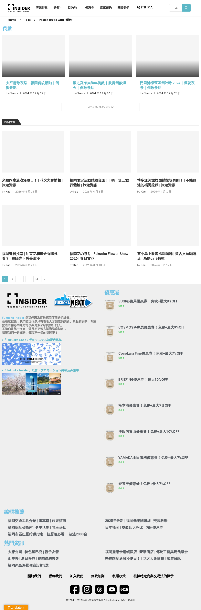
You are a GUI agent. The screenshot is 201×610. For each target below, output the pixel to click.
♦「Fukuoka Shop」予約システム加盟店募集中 (33, 340)
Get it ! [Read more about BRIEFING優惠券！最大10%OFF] (121, 384)
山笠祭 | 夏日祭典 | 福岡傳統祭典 (33, 558)
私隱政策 (119, 576)
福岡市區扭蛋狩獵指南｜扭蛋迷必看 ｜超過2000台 (47, 534)
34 (36, 279)
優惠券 (89, 7)
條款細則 (97, 576)
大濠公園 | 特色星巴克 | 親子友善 (33, 552)
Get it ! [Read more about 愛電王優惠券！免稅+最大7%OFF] (121, 488)
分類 (56, 7)
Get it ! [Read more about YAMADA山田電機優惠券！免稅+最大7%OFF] (121, 462)
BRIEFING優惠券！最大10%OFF (143, 379)
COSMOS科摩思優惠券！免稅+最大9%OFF (151, 327)
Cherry (13, 93)
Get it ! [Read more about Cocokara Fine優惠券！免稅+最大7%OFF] (121, 358)
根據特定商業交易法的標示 (153, 576)
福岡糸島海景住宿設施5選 (28, 565)
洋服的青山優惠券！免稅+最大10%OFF (148, 431)
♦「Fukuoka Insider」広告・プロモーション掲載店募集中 (40, 370)
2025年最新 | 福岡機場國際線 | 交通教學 (136, 521)
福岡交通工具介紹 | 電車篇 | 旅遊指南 (37, 521)
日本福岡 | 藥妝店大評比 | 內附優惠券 (134, 527)
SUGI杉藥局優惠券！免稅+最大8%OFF (148, 301)
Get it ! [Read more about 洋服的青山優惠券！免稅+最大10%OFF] (121, 436)
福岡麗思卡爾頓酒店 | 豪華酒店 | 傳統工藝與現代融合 (146, 552)
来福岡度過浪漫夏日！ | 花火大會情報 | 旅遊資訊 (143, 558)
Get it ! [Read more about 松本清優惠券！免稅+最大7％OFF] (121, 410)
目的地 (72, 7)
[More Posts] (100, 107)
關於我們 (123, 7)
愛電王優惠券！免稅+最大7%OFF (144, 484)
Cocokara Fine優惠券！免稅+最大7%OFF (150, 353)
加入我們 (76, 576)
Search (186, 8)
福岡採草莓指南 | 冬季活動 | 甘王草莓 (37, 527)
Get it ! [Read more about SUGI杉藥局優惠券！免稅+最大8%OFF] (121, 306)
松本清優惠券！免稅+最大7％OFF (144, 405)
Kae (7, 191)
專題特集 (42, 7)
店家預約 (106, 7)
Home (12, 19)
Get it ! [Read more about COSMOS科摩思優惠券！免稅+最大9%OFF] (121, 332)
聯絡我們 (55, 576)
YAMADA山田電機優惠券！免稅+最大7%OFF (153, 458)
